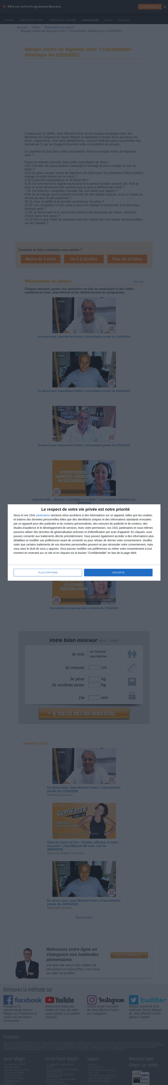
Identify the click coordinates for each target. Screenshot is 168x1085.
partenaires (43, 515)
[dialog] (84, 542)
